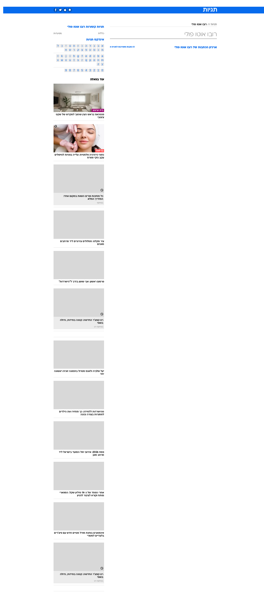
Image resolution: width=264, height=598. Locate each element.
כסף (149, 3)
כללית (98, 33)
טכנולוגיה (106, 3)
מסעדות (54, 33)
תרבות (169, 3)
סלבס (159, 3)
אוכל (140, 3)
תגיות (211, 24)
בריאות (130, 3)
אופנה (93, 3)
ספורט (180, 3)
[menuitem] (189, 3)
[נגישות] (5, 3)
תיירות (118, 3)
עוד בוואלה (94, 79)
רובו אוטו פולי (196, 24)
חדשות (191, 3)
